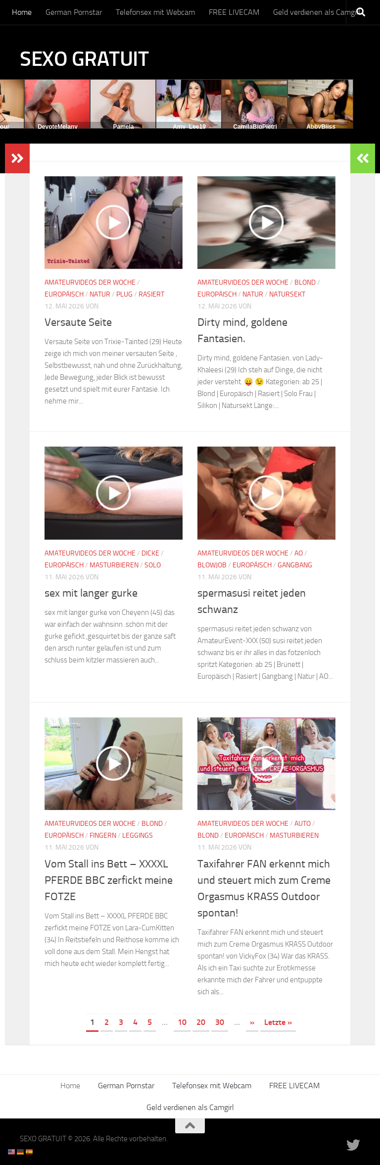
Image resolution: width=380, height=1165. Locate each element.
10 (182, 1022)
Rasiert (151, 294)
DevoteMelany (58, 126)
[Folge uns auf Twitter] (353, 1145)
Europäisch (64, 294)
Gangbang (295, 565)
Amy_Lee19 (189, 126)
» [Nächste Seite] (252, 1022)
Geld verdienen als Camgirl (317, 12)
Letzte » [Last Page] (278, 1022)
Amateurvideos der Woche (90, 282)
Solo (152, 565)
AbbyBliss (320, 126)
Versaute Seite (78, 322)
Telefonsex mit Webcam (155, 12)
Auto (302, 823)
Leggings (137, 835)
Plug (124, 294)
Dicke (150, 553)
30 (219, 1022)
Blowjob (212, 565)
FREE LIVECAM (234, 12)
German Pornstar (74, 12)
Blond (305, 282)
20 (200, 1022)
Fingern (103, 835)
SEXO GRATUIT (84, 59)
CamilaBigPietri (255, 126)
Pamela (123, 126)
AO (298, 553)
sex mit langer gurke (91, 593)
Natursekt (287, 294)
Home (22, 12)
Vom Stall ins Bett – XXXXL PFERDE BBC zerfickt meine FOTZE (109, 880)
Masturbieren (114, 565)
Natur (100, 294)
